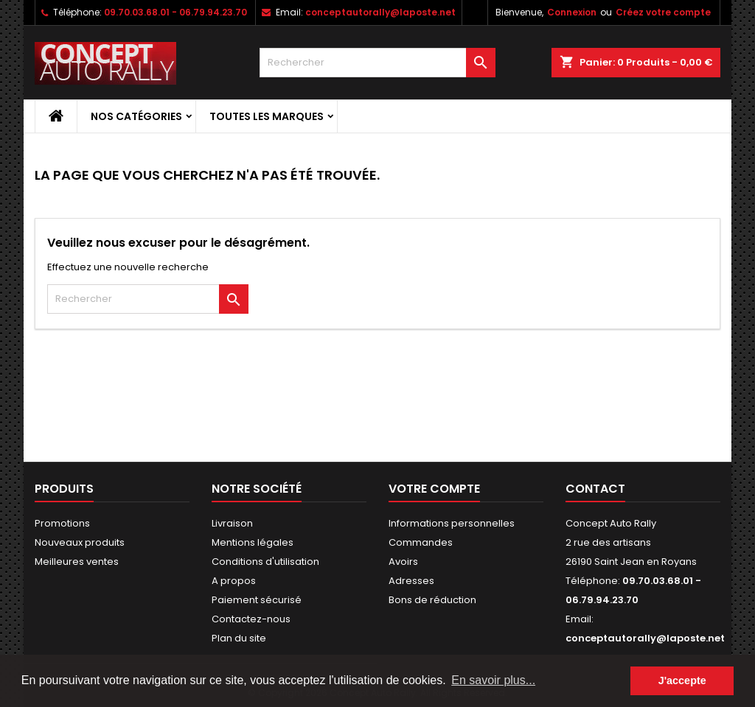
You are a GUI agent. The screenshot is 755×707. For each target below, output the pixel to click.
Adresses (411, 581)
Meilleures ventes (77, 562)
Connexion (571, 12)
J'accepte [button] (682, 680)
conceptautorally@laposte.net (380, 12)
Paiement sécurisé (257, 600)
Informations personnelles (452, 523)
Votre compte (434, 488)
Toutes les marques (266, 116)
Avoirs (403, 562)
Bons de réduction (432, 600)
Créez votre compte (663, 12)
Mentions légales (252, 542)
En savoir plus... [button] (493, 680)
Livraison (232, 523)
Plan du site (239, 638)
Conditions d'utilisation (265, 562)
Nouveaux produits (80, 542)
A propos (234, 581)
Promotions (62, 523)
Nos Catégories (136, 116)
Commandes (421, 542)
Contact (595, 488)
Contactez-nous (251, 619)
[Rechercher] (377, 62)
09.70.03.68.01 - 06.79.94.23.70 (175, 12)
